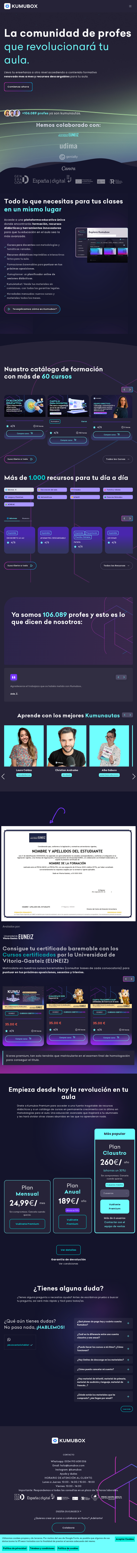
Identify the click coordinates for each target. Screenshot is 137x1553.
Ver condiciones (68, 1263)
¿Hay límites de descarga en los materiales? (103, 1359)
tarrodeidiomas (24, 775)
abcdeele (66, 775)
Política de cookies (68, 1548)
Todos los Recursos (117, 565)
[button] (67, 1550)
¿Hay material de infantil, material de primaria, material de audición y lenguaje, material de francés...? (103, 1382)
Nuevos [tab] (25, 518)
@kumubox (75, 1469)
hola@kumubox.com (72, 1465)
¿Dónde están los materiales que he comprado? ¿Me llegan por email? (103, 1396)
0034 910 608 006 (75, 1461)
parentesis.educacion (109, 775)
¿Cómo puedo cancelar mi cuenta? (103, 1369)
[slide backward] (124, 389)
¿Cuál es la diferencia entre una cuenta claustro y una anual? (103, 1336)
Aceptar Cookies (125, 1539)
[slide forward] (130, 389)
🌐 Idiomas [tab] (12, 518)
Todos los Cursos (118, 459)
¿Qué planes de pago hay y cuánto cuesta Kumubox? (103, 1323)
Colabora (68, 1527)
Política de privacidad (14, 1548)
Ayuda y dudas (68, 1473)
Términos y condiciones (42, 1548)
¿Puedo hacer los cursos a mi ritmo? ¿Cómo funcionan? (103, 1349)
